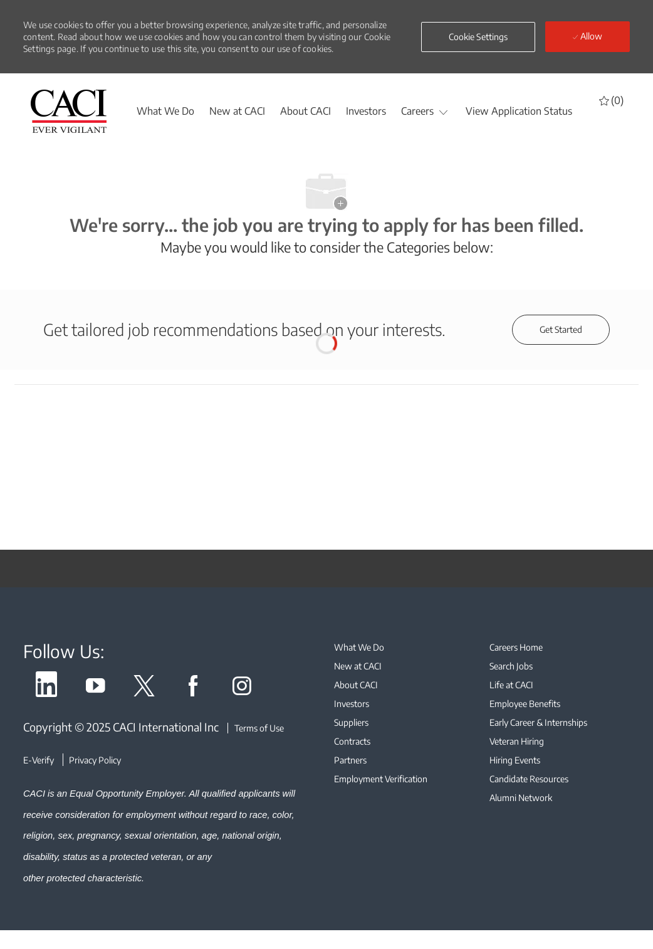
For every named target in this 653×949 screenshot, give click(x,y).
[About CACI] (305, 111)
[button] (478, 37)
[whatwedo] (165, 111)
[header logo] (69, 111)
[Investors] (366, 111)
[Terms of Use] (255, 728)
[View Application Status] (519, 111)
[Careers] (417, 111)
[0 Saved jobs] (611, 100)
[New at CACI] (237, 111)
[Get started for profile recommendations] (561, 330)
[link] (46, 688)
